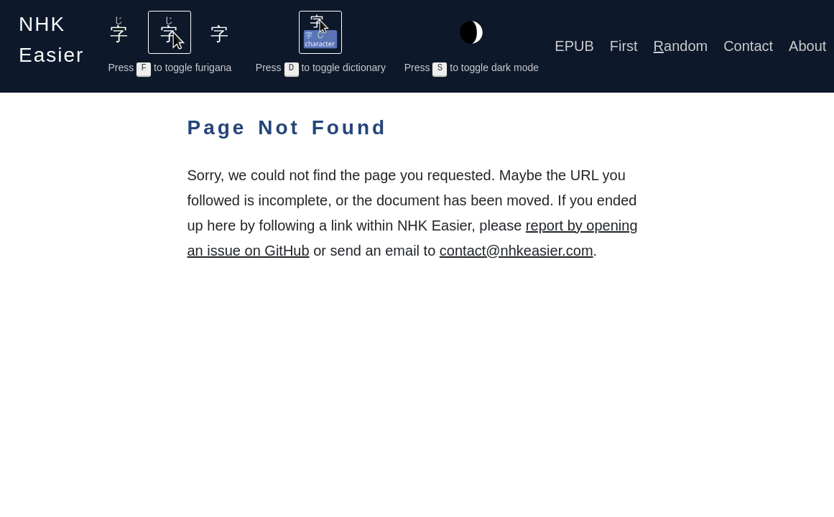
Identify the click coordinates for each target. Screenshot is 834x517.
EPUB (574, 46)
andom (681, 46)
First (624, 46)
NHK (51, 39)
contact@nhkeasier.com (516, 250)
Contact (748, 46)
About (807, 46)
